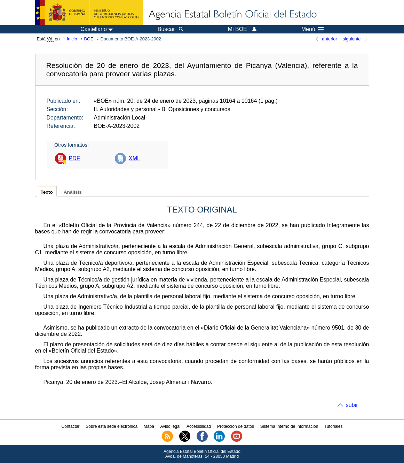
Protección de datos (235, 426)
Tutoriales (333, 426)
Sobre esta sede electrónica (111, 426)
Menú (312, 29)
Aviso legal (170, 426)
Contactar (71, 426)
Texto (47, 192)
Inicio (72, 38)
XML (134, 158)
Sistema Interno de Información (289, 426)
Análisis (73, 192)
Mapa (149, 426)
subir (352, 405)
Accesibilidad (199, 426)
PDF (74, 158)
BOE (89, 38)
